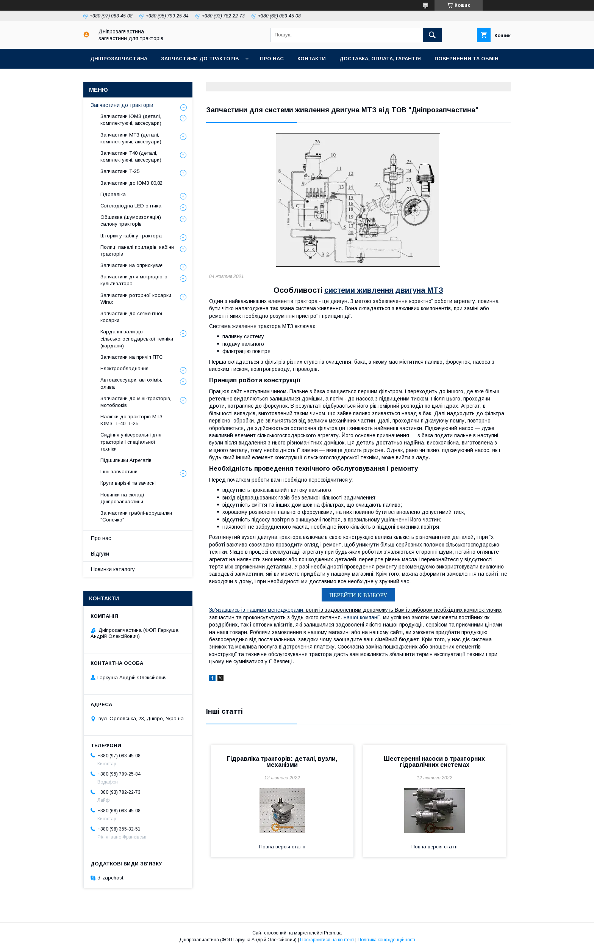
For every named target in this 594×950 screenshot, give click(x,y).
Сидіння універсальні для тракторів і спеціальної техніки (130, 441)
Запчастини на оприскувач (132, 265)
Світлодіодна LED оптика (130, 206)
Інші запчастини (119, 471)
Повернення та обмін (467, 58)
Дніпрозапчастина (118, 58)
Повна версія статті (282, 847)
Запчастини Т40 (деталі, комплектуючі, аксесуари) (130, 156)
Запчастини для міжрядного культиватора (133, 280)
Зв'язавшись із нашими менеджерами (256, 610)
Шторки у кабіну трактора (131, 236)
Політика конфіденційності (386, 939)
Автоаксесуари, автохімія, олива (131, 383)
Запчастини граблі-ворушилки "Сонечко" (136, 516)
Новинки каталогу (113, 569)
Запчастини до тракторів (200, 58)
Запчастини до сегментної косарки (131, 317)
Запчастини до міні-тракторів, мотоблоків (135, 402)
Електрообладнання (124, 368)
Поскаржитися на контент (327, 939)
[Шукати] (432, 35)
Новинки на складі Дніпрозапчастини (122, 498)
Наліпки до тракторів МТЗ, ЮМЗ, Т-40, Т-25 (132, 420)
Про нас (272, 58)
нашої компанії (362, 617)
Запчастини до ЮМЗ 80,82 (131, 183)
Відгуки (100, 554)
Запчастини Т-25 (119, 171)
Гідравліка (113, 194)
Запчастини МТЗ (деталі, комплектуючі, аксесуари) (130, 138)
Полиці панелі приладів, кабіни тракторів (137, 250)
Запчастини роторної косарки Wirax (135, 298)
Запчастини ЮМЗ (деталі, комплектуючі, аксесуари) (130, 119)
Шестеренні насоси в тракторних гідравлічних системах (434, 761)
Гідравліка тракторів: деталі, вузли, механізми (282, 761)
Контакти (311, 58)
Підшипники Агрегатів (126, 460)
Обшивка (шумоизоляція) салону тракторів (130, 220)
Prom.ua (333, 933)
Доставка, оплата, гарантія (380, 58)
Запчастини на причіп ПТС (131, 357)
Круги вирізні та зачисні (128, 483)
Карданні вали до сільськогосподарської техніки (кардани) (136, 338)
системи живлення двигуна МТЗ (383, 290)
